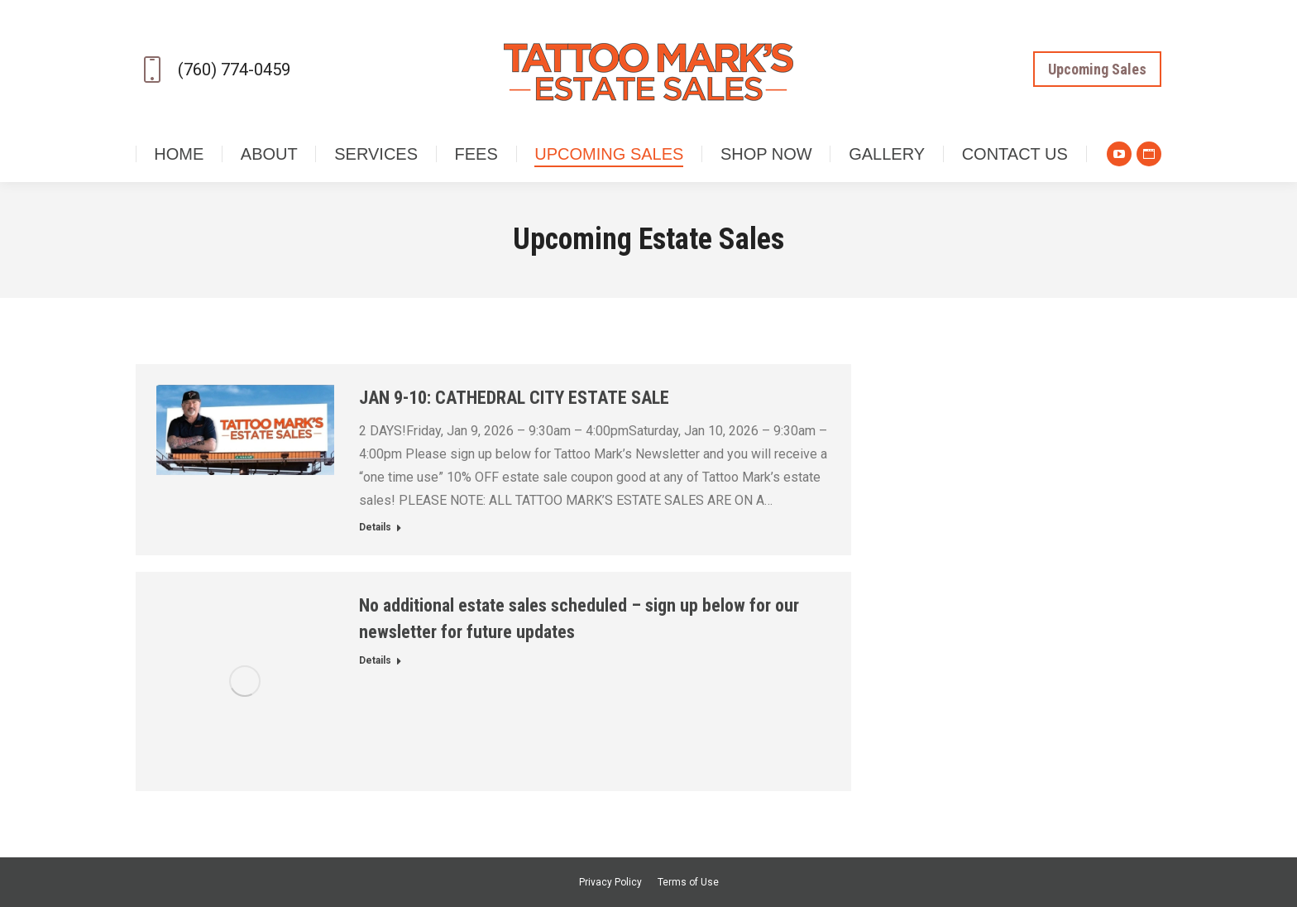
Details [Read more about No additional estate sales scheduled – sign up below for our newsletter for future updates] (375, 660)
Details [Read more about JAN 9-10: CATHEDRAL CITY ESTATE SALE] (375, 527)
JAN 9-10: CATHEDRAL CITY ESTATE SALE (514, 397)
